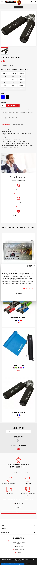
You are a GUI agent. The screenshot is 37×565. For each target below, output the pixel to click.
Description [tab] (6, 124)
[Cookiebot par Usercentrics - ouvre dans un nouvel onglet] (26, 266)
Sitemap (30, 559)
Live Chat (19, 552)
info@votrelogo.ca (19, 549)
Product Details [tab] (18, 124)
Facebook (18, 440)
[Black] (7, 97)
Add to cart (13, 106)
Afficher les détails (28, 288)
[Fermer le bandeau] (34, 266)
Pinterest (16, 117)
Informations (18, 538)
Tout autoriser (18, 293)
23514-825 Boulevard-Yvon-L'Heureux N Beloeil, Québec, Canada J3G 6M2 (19, 542)
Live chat (18, 512)
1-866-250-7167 (18, 503)
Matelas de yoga (18, 365)
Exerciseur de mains (18, 412)
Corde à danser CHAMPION (18, 318)
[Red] (21, 320)
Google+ (13, 117)
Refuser (18, 297)
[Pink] (21, 367)
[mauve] (13, 367)
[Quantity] (2, 105)
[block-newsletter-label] (17, 431)
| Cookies (20, 560)
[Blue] (3, 97)
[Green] (16, 367)
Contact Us (18, 507)
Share (5, 117)
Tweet (9, 117)
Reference (4, 65)
